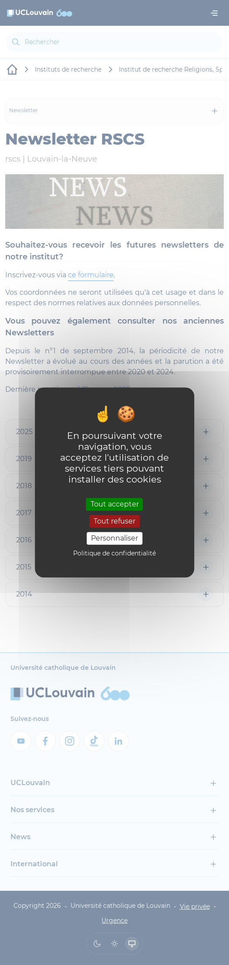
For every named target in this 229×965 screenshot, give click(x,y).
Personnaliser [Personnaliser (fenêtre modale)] (114, 538)
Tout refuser (114, 521)
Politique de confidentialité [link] (114, 554)
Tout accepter (115, 504)
